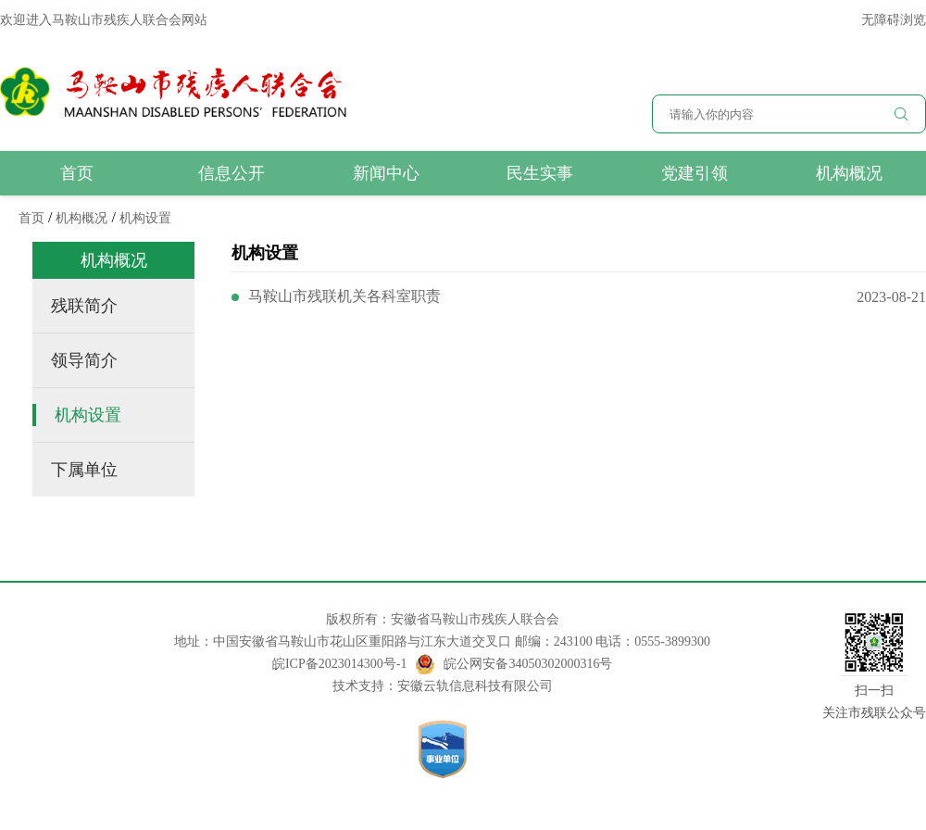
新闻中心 (386, 173)
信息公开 (231, 173)
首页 (77, 173)
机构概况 (849, 173)
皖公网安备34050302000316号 (514, 664)
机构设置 (145, 218)
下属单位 (84, 469)
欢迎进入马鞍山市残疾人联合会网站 (103, 20)
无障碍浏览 (893, 20)
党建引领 (694, 173)
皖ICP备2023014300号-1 (339, 664)
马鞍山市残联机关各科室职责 (344, 296)
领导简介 (84, 360)
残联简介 (84, 305)
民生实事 (540, 173)
